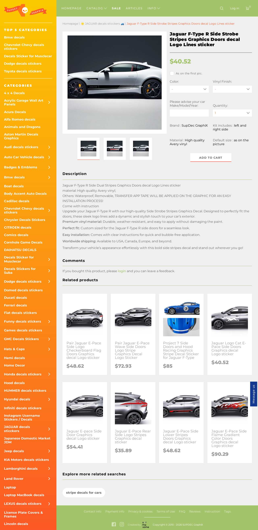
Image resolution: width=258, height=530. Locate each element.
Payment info (114, 511)
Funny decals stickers (22, 321)
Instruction (212, 511)
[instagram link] (122, 524)
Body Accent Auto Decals (25, 194)
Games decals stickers (23, 330)
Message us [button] (253, 394)
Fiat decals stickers (20, 313)
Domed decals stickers (23, 290)
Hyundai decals (17, 399)
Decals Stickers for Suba (20, 271)
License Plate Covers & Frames (23, 514)
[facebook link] (114, 524)
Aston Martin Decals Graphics (21, 136)
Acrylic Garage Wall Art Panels (23, 102)
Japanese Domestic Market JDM (27, 440)
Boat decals (14, 186)
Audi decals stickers (21, 147)
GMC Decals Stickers (21, 339)
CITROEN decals (17, 227)
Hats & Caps (14, 349)
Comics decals (16, 235)
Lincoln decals (16, 524)
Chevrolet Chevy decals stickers (24, 47)
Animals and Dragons (22, 127)
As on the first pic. (186, 73)
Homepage (71, 8)
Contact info (92, 511)
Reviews (195, 511)
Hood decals (14, 383)
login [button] (122, 271)
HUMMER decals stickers (25, 391)
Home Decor (14, 365)
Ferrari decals (15, 305)
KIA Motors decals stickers (26, 460)
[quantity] (232, 113)
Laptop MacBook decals (24, 495)
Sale (116, 8)
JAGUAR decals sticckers (17, 429)
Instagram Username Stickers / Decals (22, 417)
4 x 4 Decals (14, 93)
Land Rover (13, 479)
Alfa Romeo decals (19, 119)
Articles (134, 8)
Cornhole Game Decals (23, 242)
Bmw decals (14, 37)
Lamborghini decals (21, 469)
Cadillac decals (16, 201)
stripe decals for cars (84, 493)
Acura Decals (15, 112)
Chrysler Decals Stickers (24, 220)
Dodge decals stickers (23, 64)
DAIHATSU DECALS (20, 250)
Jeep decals (14, 451)
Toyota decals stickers (23, 71)
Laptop (10, 487)
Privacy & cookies (140, 511)
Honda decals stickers (23, 374)
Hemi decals (14, 358)
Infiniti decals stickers (23, 408)
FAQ (182, 511)
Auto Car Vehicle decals (24, 157)
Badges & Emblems (20, 167)
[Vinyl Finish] (232, 89)
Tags (227, 511)
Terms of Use (166, 511)
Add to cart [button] (211, 157)
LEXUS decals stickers (23, 504)
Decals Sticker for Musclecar (28, 56)
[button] (88, 149)
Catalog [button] (96, 8)
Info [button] (154, 8)
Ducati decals (15, 298)
